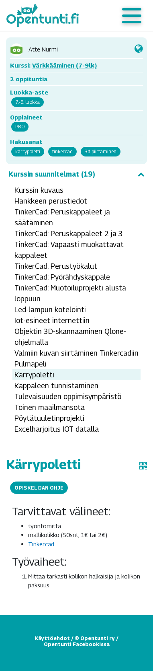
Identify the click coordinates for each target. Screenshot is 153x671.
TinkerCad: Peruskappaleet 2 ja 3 (68, 233)
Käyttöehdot (52, 638)
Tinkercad (41, 544)
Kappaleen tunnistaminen (56, 385)
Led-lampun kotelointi (50, 309)
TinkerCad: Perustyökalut (55, 266)
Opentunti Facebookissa (77, 644)
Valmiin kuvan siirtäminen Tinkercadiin (76, 353)
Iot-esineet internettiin (52, 320)
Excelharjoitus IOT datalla (56, 429)
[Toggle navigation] (132, 15)
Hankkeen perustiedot (50, 201)
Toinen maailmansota (49, 407)
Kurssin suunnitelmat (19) (76, 174)
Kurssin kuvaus (38, 190)
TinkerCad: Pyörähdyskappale (62, 277)
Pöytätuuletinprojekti (49, 418)
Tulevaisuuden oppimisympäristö (67, 396)
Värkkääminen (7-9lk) (64, 65)
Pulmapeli (30, 364)
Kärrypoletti (34, 374)
